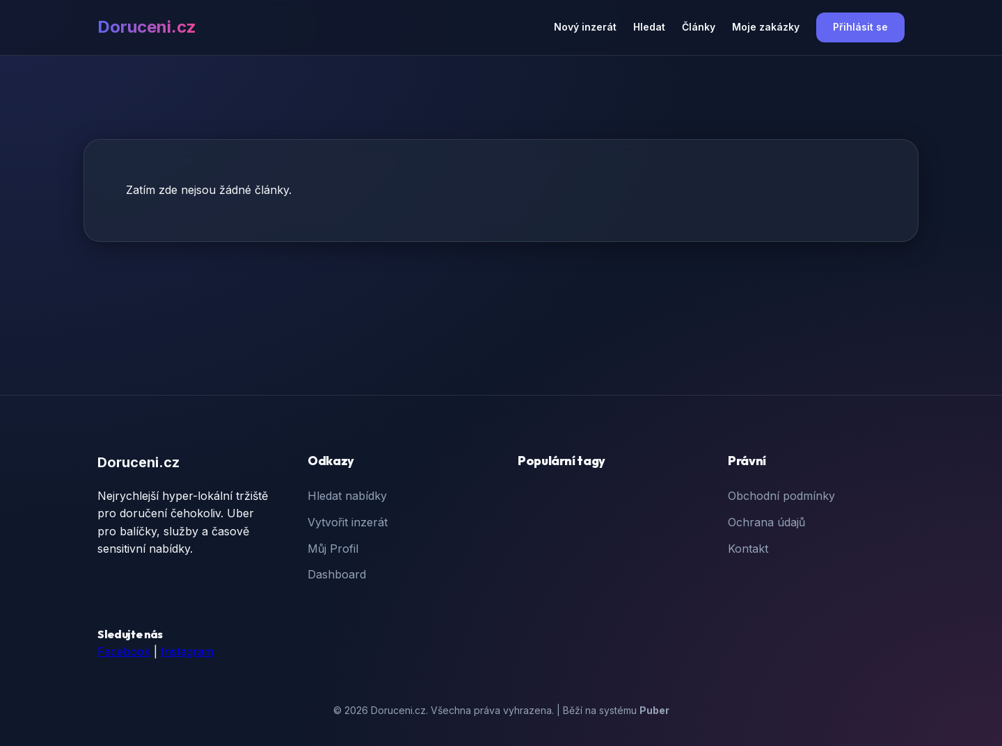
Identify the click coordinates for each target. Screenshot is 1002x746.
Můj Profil (333, 549)
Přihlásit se (860, 27)
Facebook (123, 651)
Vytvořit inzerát (348, 522)
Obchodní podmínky (781, 496)
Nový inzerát (585, 27)
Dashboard (337, 574)
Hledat (649, 27)
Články (698, 27)
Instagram (187, 651)
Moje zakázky (766, 27)
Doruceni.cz (146, 27)
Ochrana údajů (766, 522)
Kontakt (748, 549)
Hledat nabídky (347, 496)
